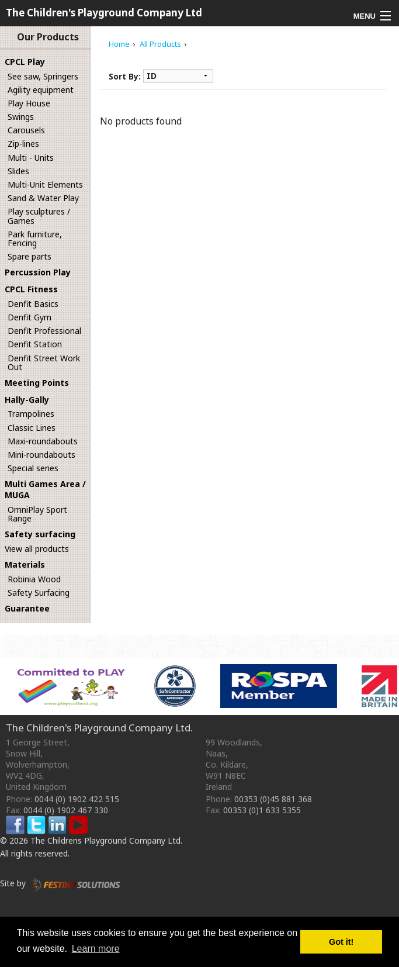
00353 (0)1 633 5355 (262, 810)
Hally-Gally (27, 399)
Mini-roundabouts (41, 454)
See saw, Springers (43, 76)
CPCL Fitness (31, 289)
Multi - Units (31, 157)
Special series (33, 468)
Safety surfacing (40, 534)
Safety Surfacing (39, 592)
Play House (29, 103)
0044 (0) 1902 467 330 (65, 810)
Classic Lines (31, 427)
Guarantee (27, 608)
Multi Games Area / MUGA (45, 489)
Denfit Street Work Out (44, 362)
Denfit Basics (33, 303)
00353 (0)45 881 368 (273, 798)
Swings (21, 116)
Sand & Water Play (43, 197)
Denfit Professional (44, 330)
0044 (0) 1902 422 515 (76, 798)
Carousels (26, 130)
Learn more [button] (96, 949)
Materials (25, 564)
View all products (37, 548)
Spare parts (29, 256)
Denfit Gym (29, 317)
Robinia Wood (34, 579)
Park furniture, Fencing (35, 238)
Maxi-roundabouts (43, 441)
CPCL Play (25, 61)
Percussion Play (38, 272)
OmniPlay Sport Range (37, 514)
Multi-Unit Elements (45, 184)
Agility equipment (41, 89)
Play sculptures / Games (39, 216)
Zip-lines (23, 143)
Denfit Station (35, 344)
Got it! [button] (341, 942)
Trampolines (31, 413)
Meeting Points (37, 382)
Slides (18, 171)
